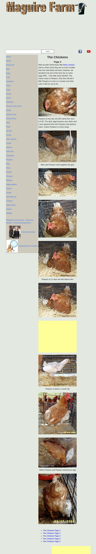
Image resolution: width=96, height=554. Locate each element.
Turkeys (9, 192)
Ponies (9, 165)
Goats (8, 107)
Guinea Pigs (11, 115)
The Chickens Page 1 (37, 530)
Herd (8, 118)
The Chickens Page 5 (37, 541)
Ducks (8, 91)
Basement (10, 64)
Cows (8, 84)
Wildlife (9, 204)
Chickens (10, 80)
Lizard (8, 138)
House (8, 130)
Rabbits (9, 173)
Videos (9, 200)
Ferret (8, 95)
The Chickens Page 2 (37, 533)
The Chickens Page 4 (37, 539)
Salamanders (11, 177)
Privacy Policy (24, 553)
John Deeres (11, 134)
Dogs (8, 88)
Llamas (9, 142)
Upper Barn (10, 196)
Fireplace (10, 99)
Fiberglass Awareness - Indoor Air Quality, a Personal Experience (14, 214)
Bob (7, 68)
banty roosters (54, 65)
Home (8, 57)
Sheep (8, 180)
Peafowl (9, 153)
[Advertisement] (47, 33)
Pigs (8, 157)
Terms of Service (38, 553)
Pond (8, 161)
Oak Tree (10, 146)
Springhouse (11, 188)
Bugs (8, 72)
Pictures (9, 169)
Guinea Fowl (11, 111)
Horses (9, 126)
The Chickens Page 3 (37, 536)
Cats (8, 76)
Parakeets (10, 149)
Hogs (8, 122)
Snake (8, 184)
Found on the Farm (14, 103)
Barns (8, 60)
